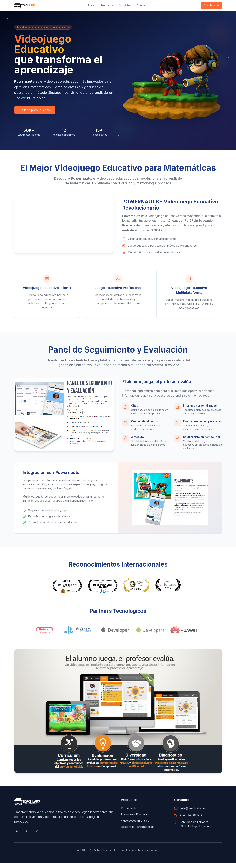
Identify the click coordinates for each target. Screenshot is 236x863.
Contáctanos (211, 5)
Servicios (125, 5)
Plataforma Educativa (135, 814)
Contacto (142, 5)
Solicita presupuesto (35, 110)
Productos (107, 5)
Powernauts (129, 808)
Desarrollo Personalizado (137, 826)
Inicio (91, 5)
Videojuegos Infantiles (135, 820)
